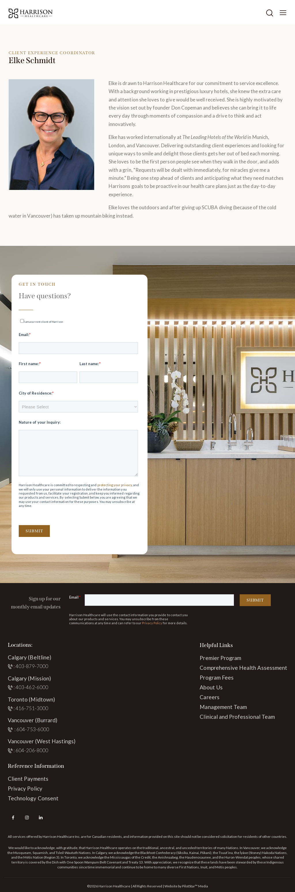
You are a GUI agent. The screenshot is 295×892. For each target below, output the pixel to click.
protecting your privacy (114, 485)
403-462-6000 (32, 687)
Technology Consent (33, 798)
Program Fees (217, 677)
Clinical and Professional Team (237, 716)
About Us (211, 687)
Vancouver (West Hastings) (41, 741)
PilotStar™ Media (195, 886)
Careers (209, 697)
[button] (283, 12)
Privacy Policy (152, 623)
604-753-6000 (32, 729)
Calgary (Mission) (29, 678)
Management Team (223, 707)
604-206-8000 (32, 750)
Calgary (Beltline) (29, 657)
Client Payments (28, 778)
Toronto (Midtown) (31, 699)
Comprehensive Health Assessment (243, 667)
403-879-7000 (32, 666)
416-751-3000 (32, 708)
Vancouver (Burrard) (32, 720)
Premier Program (220, 658)
